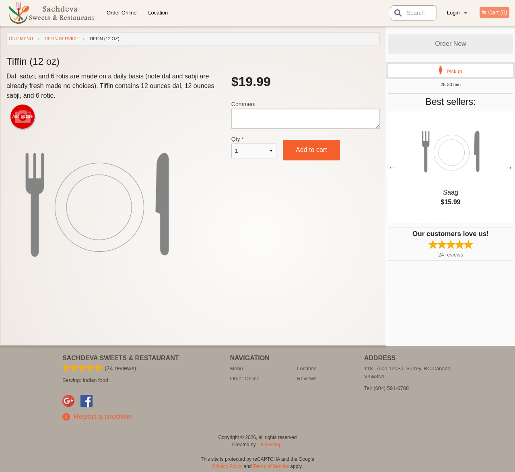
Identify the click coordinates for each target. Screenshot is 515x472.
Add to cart (311, 149)
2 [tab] (432, 219)
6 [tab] (481, 219)
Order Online (121, 13)
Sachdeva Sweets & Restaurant (120, 358)
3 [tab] (445, 219)
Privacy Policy (227, 466)
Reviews (306, 379)
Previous (392, 167)
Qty (253, 147)
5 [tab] (469, 219)
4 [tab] (457, 219)
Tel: (386, 388)
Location (158, 13)
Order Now (450, 43)
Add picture (22, 117)
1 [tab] (420, 219)
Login (453, 13)
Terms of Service (271, 466)
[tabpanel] (450, 167)
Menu (236, 368)
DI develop (269, 444)
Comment (305, 115)
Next (509, 167)
